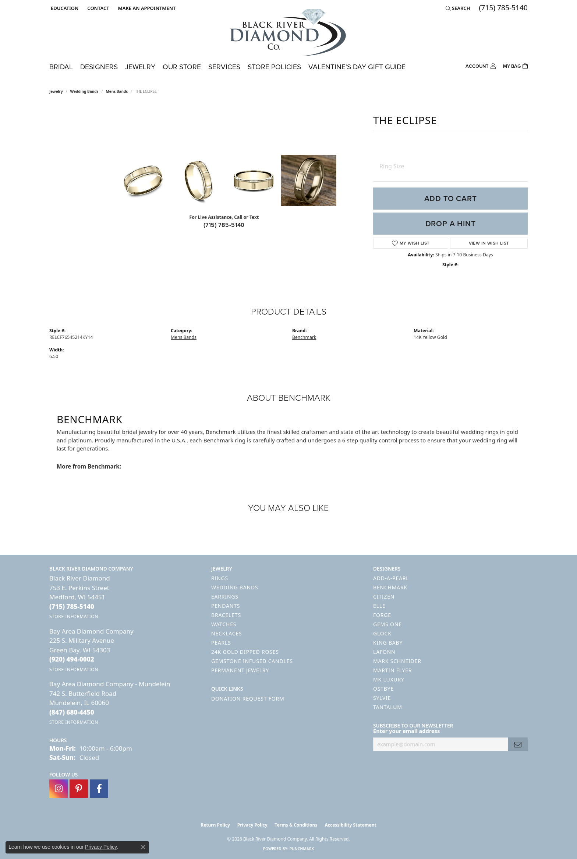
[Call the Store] (71, 606)
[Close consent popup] (143, 847)
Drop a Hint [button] (450, 223)
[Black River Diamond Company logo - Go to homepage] (288, 32)
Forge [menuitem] (382, 614)
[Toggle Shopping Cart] (515, 65)
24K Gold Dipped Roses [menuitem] (245, 651)
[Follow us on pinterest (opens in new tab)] (79, 788)
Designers (99, 67)
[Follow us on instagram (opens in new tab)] (58, 788)
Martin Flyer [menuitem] (392, 670)
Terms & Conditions (296, 825)
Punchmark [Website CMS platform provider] (302, 848)
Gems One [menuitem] (387, 624)
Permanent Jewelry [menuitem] (240, 670)
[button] (63, 8)
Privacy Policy (252, 825)
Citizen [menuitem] (383, 596)
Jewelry (140, 67)
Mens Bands (117, 91)
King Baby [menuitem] (388, 642)
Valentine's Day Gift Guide (357, 67)
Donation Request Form (247, 698)
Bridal (61, 67)
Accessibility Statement (350, 825)
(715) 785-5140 (224, 225)
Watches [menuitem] (223, 624)
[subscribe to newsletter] (518, 744)
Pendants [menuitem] (225, 605)
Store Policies (274, 67)
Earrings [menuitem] (224, 596)
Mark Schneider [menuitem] (397, 661)
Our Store (182, 67)
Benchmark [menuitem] (390, 587)
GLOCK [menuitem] (382, 633)
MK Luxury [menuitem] (388, 679)
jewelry (56, 91)
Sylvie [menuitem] (382, 697)
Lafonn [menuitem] (384, 651)
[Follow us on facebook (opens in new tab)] (99, 788)
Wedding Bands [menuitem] (234, 587)
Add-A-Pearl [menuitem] (391, 578)
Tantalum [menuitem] (387, 707)
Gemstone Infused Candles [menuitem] (252, 661)
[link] (97, 8)
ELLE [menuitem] (379, 605)
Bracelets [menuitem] (226, 614)
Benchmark (304, 337)
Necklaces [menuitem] (226, 633)
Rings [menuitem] (219, 578)
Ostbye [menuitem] (383, 688)
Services (224, 67)
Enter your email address (406, 730)
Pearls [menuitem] (221, 642)
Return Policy (215, 825)
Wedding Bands (84, 91)
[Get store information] (73, 616)
